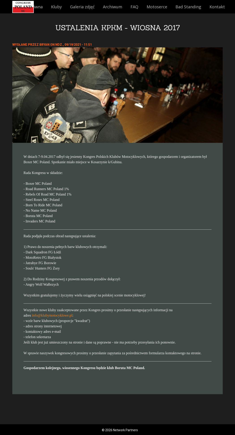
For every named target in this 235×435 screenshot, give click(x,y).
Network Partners (125, 430)
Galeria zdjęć (82, 6)
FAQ (134, 6)
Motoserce (157, 6)
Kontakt (217, 6)
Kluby (56, 6)
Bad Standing (188, 6)
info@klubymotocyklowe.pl (52, 315)
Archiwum (112, 6)
